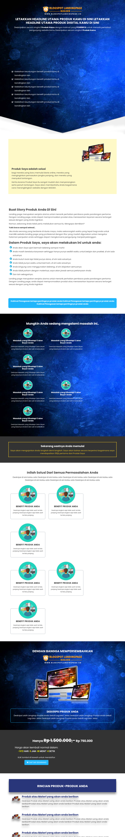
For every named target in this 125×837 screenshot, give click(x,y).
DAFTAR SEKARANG (89, 571)
